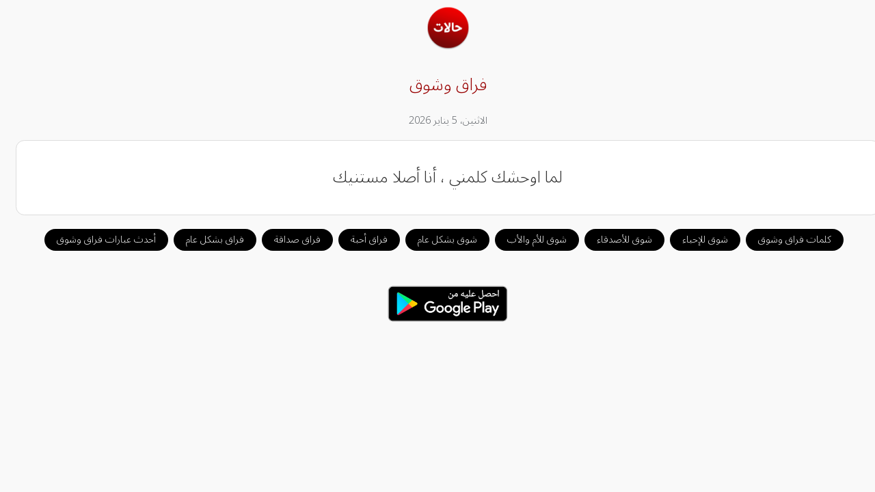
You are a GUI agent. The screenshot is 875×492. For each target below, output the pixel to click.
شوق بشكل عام (437, 239)
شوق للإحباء (695, 239)
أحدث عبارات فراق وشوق (96, 239)
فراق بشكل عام (205, 239)
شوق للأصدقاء (614, 239)
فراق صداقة (287, 239)
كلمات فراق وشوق (784, 239)
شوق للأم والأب (526, 239)
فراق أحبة (358, 239)
